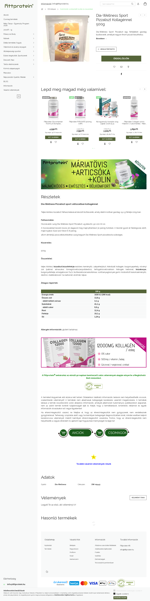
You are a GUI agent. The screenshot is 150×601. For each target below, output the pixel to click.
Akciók (6, 15)
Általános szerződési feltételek (105, 545)
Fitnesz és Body (10, 34)
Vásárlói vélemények (11, 90)
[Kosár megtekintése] (143, 4)
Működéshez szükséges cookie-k (129, 591)
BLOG (6, 81)
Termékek (48, 549)
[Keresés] (132, 4)
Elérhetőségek (100, 559)
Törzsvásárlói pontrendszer (104, 563)
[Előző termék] (140, 15)
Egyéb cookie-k (122, 594)
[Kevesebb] (19, 96)
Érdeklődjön (121, 58)
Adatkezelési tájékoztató (103, 549)
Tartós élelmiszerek (11, 64)
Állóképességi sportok (12, 51)
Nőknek (6, 38)
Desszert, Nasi (9, 60)
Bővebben (100, 39)
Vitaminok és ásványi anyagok (15, 47)
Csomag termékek (10, 19)
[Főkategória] (42, 9)
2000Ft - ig (8, 30)
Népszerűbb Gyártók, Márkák (15, 77)
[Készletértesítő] (106, 49)
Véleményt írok (138, 497)
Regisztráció (74, 549)
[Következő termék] (144, 15)
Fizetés (97, 552)
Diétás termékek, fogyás (13, 43)
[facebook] (121, 74)
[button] (114, 67)
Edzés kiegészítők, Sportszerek (15, 56)
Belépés (72, 545)
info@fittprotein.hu (16, 584)
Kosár (72, 556)
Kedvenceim (74, 559)
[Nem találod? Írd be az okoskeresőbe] (117, 4)
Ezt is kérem (53, 137)
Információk (8, 86)
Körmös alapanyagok (12, 68)
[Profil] (138, 4)
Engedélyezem (120, 598)
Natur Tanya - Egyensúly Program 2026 (16, 25)
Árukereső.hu (60, 584)
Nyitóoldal (48, 545)
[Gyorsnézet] (51, 142)
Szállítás (98, 556)
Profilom (73, 552)
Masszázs (7, 73)
